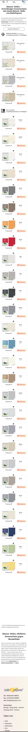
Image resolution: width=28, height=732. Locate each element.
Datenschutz (8, 726)
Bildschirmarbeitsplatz (7, 663)
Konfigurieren (4, 21)
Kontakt (7, 730)
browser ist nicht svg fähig (13, 39)
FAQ (6, 728)
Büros (17, 663)
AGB (6, 721)
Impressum (8, 723)
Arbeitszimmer (13, 661)
